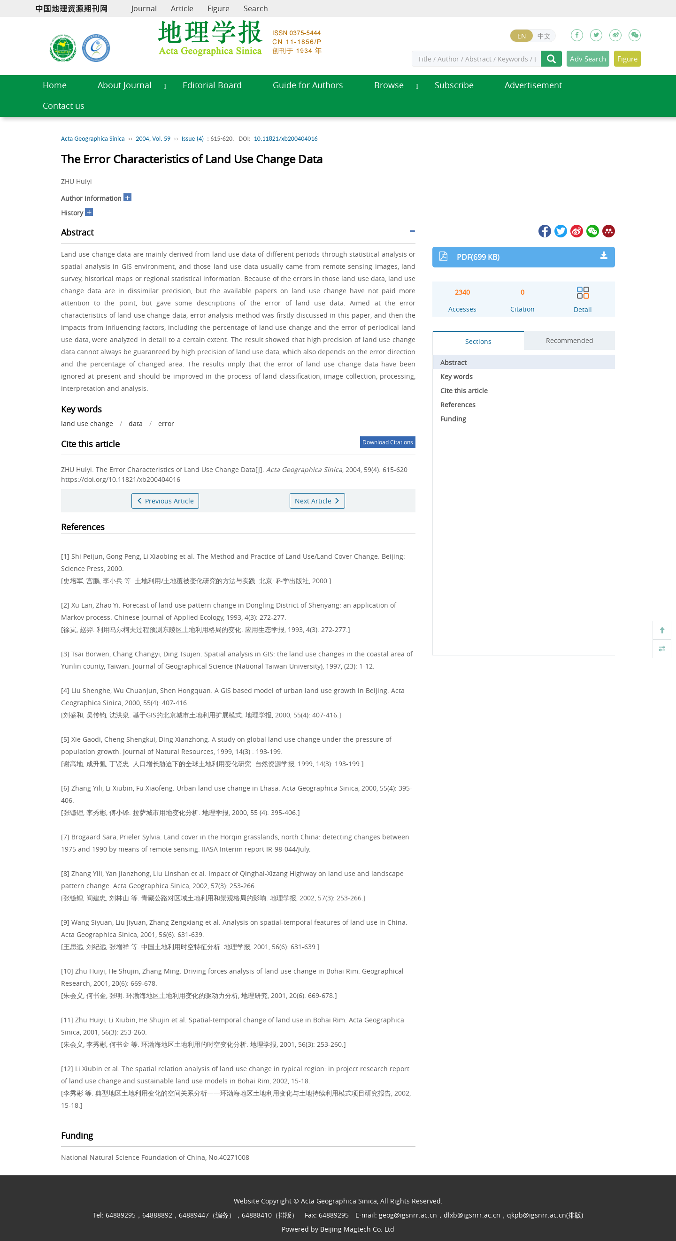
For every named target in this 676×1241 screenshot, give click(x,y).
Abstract (453, 362)
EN (521, 35)
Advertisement (533, 85)
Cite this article (464, 390)
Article (182, 8)
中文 (544, 35)
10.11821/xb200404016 (286, 139)
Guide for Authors (308, 85)
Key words (456, 376)
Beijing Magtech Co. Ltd (357, 1229)
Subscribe (454, 85)
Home (55, 85)
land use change (87, 423)
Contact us (63, 105)
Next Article (317, 500)
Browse (389, 85)
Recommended (569, 340)
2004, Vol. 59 (153, 139)
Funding (453, 418)
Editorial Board (212, 85)
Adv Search (588, 58)
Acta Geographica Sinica (93, 139)
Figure (218, 8)
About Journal (125, 85)
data (136, 423)
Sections (478, 341)
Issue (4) (193, 139)
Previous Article (165, 500)
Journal (144, 8)
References (458, 404)
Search (256, 8)
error (166, 423)
